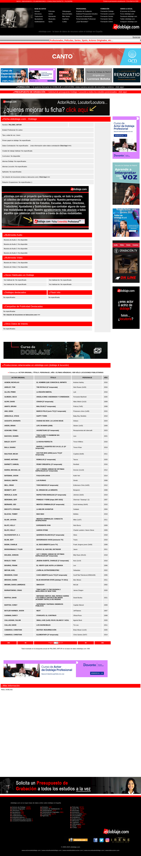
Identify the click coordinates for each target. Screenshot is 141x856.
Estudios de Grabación (84, 11)
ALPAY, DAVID (9, 401)
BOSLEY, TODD (10, 560)
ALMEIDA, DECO (10, 397)
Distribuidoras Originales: (50, 812)
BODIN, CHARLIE (10, 544)
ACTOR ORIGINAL (25, 372)
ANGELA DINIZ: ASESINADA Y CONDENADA (53, 397)
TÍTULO (36, 372)
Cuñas (64, 21)
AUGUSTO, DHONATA (12, 421)
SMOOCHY (41, 584)
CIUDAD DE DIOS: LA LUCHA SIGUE (50, 421)
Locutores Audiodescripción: (21, 821)
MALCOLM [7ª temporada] (46, 406)
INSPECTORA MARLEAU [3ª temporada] (51, 495)
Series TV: (75, 809)
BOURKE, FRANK (10, 565)
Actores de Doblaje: (18, 807)
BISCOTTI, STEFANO (12, 509)
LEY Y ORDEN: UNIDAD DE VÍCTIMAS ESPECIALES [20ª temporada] (50, 555)
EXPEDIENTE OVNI (44, 525)
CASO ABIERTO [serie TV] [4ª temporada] (52, 575)
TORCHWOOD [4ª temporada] (47, 485)
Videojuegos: (76, 824)
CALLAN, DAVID (10, 625)
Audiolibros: (75, 817)
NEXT (39, 610)
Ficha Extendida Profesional (85, 19)
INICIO (18, 1)
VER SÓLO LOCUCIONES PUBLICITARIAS (87, 372)
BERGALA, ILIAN (10, 495)
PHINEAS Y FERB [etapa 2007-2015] (50, 499)
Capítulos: (75, 822)
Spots (50, 21)
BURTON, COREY (10, 605)
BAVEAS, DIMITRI (10, 480)
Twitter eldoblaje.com (127, 19)
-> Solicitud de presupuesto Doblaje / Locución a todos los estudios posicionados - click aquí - (70, 92)
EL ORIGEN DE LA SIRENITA (47, 490)
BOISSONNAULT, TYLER (13, 549)
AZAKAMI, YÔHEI (10, 430)
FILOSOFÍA (68, 1)
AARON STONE (42, 530)
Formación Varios (107, 19)
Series (51, 14)
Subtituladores (39, 21)
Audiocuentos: (76, 819)
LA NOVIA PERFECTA (44, 442)
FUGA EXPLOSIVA (43, 475)
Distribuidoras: (47, 810)
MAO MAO (40, 514)
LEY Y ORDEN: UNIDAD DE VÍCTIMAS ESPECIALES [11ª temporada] (50, 470)
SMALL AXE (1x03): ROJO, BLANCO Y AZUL (53, 620)
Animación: (75, 812)
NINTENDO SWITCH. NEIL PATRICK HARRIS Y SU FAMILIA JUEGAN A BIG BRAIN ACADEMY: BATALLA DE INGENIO (52, 597)
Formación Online (107, 21)
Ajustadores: (16, 812)
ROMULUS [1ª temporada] (46, 459)
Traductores (39, 16)
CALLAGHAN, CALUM (12, 620)
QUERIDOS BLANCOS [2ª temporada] (50, 535)
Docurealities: (76, 815)
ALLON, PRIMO (10, 392)
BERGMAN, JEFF (10, 499)
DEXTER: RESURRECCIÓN (46, 630)
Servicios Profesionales (84, 16)
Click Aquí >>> (65, 145)
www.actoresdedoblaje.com (31, 850)
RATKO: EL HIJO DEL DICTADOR (49, 549)
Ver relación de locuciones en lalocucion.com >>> (21, 315)
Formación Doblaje (107, 11)
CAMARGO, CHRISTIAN (13, 630)
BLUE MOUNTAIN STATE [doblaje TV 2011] (52, 580)
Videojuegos (66, 11)
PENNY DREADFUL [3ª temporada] (49, 464)
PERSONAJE (45, 372)
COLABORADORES (39, 1)
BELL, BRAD (9, 485)
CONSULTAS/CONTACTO (55, 1)
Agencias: (45, 815)
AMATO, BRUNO (10, 406)
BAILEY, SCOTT (10, 442)
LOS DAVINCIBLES (43, 625)
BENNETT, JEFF (10, 490)
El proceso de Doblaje (128, 11)
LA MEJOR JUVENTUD (45, 509)
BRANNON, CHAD (11, 575)
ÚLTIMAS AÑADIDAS (63, 372)
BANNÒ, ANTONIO (11, 459)
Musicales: (75, 810)
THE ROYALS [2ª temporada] (47, 387)
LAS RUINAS (41, 480)
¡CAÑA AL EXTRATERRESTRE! (48, 570)
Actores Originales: (18, 809)
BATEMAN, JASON (11, 475)
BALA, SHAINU (10, 447)
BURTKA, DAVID (10, 597)
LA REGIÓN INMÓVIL (44, 392)
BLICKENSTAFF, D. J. (12, 535)
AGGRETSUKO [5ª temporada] (48, 430)
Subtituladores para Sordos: (21, 819)
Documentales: (76, 814)
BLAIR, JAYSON (10, 520)
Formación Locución (107, 14)
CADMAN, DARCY (11, 615)
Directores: (15, 810)
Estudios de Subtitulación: (51, 809)
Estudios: (45, 807)
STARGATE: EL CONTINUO (46, 615)
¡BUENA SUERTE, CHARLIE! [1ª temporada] (53, 560)
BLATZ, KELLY (9, 525)
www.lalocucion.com (112, 850)
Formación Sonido (107, 16)
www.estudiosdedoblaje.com (51, 850)
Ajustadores (39, 19)
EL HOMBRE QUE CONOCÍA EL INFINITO (52, 382)
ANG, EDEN (8, 411)
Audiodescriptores (18, 817)
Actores (37, 11)
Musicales (52, 19)
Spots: (73, 826)
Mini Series (66, 16)
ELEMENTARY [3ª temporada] (47, 635)
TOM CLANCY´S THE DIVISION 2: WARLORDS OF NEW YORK (48, 590)
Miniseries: (75, 821)
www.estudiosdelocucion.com (73, 850)
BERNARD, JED (10, 504)
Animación (52, 16)
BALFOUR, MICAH (11, 454)
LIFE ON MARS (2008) (45, 425)
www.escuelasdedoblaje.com (94, 850)
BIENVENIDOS (27, 1)
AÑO (52, 372)
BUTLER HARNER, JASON (14, 610)
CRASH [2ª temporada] (45, 401)
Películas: (74, 807)
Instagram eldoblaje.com (128, 21)
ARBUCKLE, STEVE (11, 416)
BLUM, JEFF (9, 540)
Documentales (67, 14)
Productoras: (46, 814)
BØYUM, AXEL (9, 570)
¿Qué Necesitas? (82, 21)
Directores (38, 14)
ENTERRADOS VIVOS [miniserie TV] (50, 540)
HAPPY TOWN (42, 416)
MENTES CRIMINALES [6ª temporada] (50, 504)
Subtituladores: (17, 815)
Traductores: (16, 814)
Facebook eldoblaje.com (128, 16)
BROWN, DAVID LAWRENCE (14, 584)
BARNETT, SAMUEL (11, 464)
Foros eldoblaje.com (127, 14)
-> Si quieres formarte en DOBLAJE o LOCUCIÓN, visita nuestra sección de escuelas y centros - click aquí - (71, 87)
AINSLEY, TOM (9, 387)
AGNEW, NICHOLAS (11, 382)
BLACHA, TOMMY (10, 514)
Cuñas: (74, 827)
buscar (136, 37)
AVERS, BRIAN (9, 425)
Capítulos (65, 19)
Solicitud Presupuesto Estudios (87, 14)
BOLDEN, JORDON (11, 555)
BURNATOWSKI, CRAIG (13, 590)
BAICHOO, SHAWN (11, 436)
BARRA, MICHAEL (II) (12, 470)
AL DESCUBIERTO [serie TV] (47, 544)
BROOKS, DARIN (10, 580)
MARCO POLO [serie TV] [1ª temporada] (51, 411)
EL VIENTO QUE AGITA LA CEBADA (50, 565)
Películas (52, 11)
